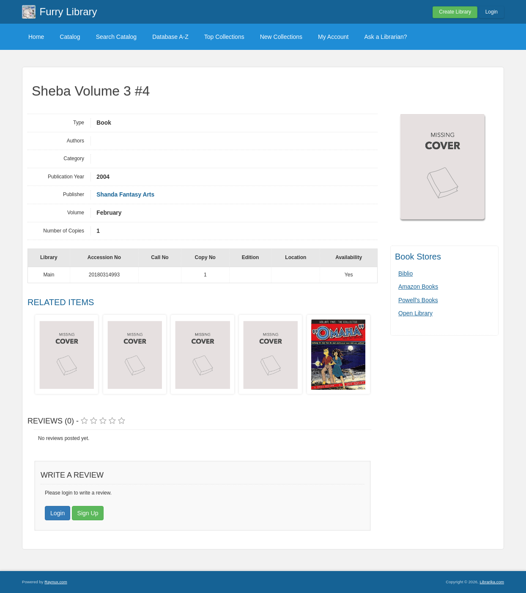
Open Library (415, 313)
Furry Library (68, 11)
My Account (333, 36)
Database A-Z (170, 36)
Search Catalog (116, 36)
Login (491, 12)
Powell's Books (418, 300)
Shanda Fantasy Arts (125, 194)
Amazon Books (418, 286)
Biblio (405, 273)
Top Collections (224, 36)
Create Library (455, 12)
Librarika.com (491, 581)
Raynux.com (55, 581)
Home (36, 36)
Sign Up (88, 513)
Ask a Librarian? (385, 36)
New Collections (281, 36)
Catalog (70, 36)
